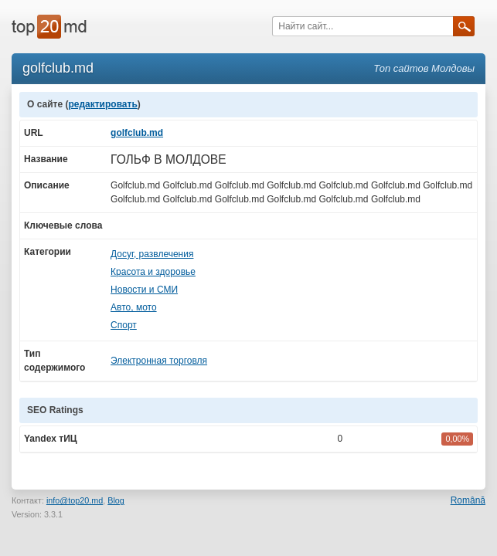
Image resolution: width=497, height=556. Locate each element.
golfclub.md (137, 132)
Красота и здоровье (153, 271)
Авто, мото (134, 307)
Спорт (124, 325)
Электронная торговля (159, 360)
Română (468, 500)
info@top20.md (74, 500)
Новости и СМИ (144, 289)
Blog (115, 500)
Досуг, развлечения (152, 254)
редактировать (102, 104)
